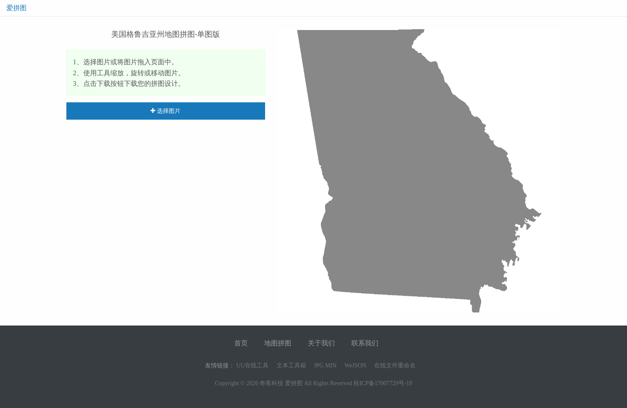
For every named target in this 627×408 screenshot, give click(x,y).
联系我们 (364, 343)
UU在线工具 (252, 365)
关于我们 (321, 343)
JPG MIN (325, 365)
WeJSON (355, 365)
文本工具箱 (291, 365)
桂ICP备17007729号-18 (382, 383)
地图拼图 (277, 343)
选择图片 (166, 110)
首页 (241, 343)
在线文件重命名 (395, 365)
